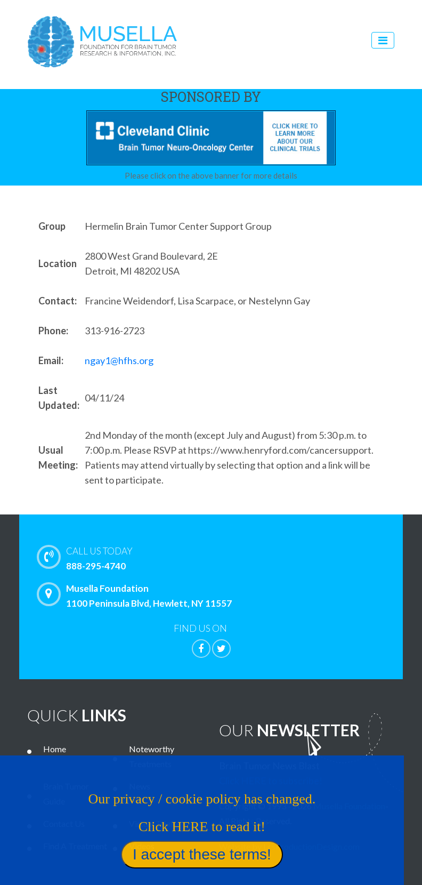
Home (54, 749)
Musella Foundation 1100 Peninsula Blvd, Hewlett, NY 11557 (137, 595)
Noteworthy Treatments (151, 756)
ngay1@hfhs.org (119, 360)
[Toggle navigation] (382, 40)
